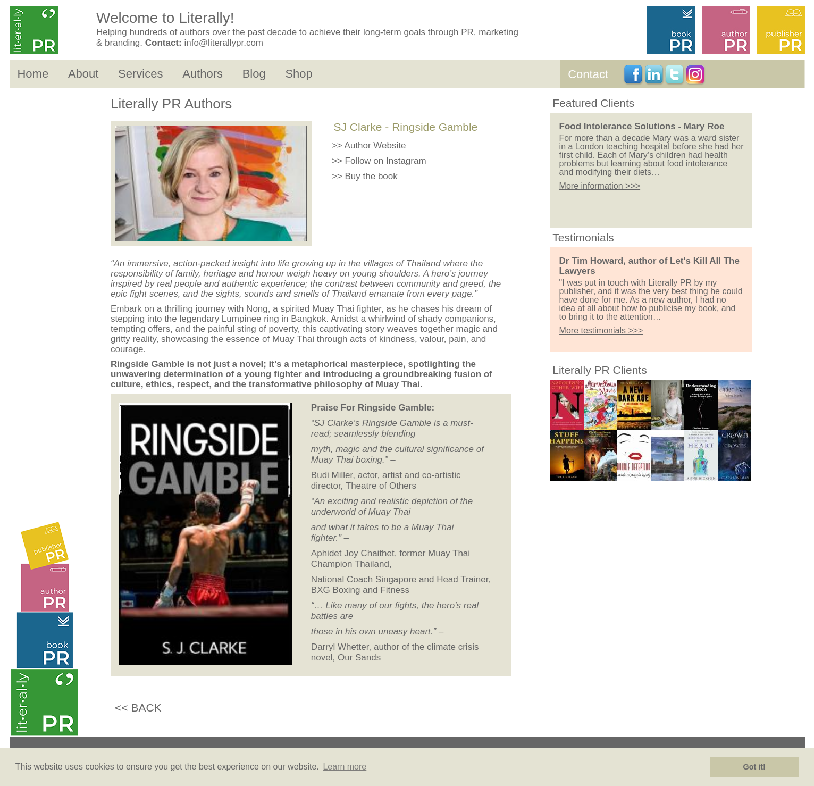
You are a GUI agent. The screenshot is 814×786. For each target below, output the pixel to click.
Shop (298, 73)
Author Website (375, 145)
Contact (588, 74)
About (83, 73)
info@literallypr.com (223, 43)
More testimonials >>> (601, 330)
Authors (202, 73)
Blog (254, 73)
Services (140, 73)
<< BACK (138, 707)
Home (32, 73)
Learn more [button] (344, 766)
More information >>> (600, 185)
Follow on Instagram (385, 161)
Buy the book (371, 176)
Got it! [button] (754, 767)
